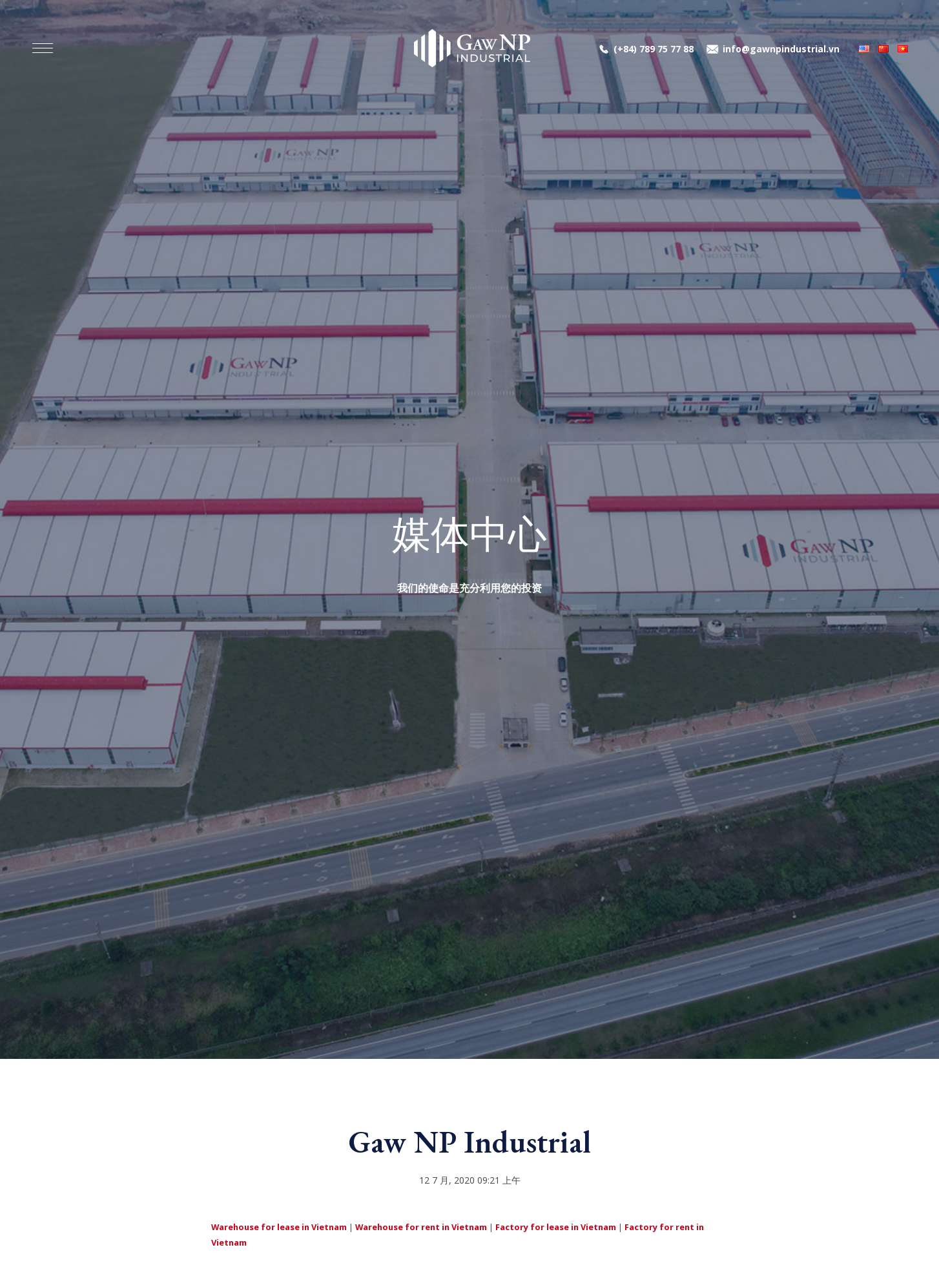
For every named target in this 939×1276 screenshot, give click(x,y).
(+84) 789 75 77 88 (654, 49)
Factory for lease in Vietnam (555, 1227)
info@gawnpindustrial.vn (781, 49)
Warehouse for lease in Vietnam (279, 1227)
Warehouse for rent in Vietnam (421, 1227)
